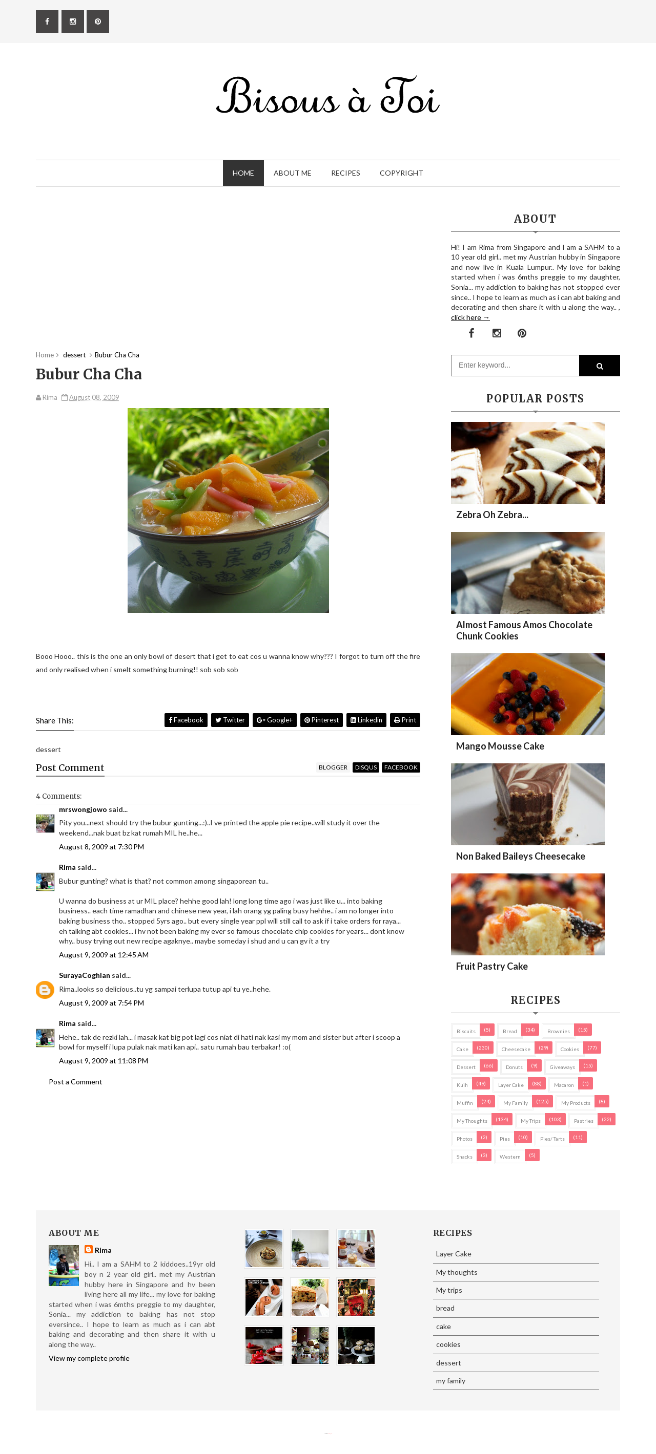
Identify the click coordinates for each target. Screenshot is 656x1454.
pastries (583, 1121)
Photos (465, 1139)
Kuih (462, 1085)
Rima (67, 867)
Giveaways (562, 1067)
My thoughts (472, 1121)
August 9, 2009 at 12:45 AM (104, 954)
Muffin (465, 1103)
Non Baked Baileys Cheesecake (520, 856)
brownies (558, 1031)
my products (575, 1103)
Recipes (345, 172)
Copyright (401, 172)
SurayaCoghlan (84, 975)
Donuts (514, 1067)
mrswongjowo (83, 809)
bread (510, 1031)
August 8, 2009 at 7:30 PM (101, 846)
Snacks (465, 1156)
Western (510, 1156)
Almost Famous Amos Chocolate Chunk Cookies (524, 630)
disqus (366, 767)
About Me (293, 172)
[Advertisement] (228, 278)
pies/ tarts (552, 1139)
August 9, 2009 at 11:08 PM (103, 1060)
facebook (401, 767)
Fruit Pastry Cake (492, 966)
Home (243, 172)
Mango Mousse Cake (500, 746)
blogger (333, 767)
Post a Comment (75, 1081)
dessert (466, 1067)
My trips (531, 1121)
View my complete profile (89, 1358)
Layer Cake (511, 1085)
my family (515, 1103)
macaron (564, 1085)
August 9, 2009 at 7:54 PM (101, 1002)
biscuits (466, 1031)
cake (462, 1049)
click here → (470, 317)
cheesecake (516, 1049)
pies (505, 1139)
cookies (570, 1049)
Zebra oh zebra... (492, 514)
